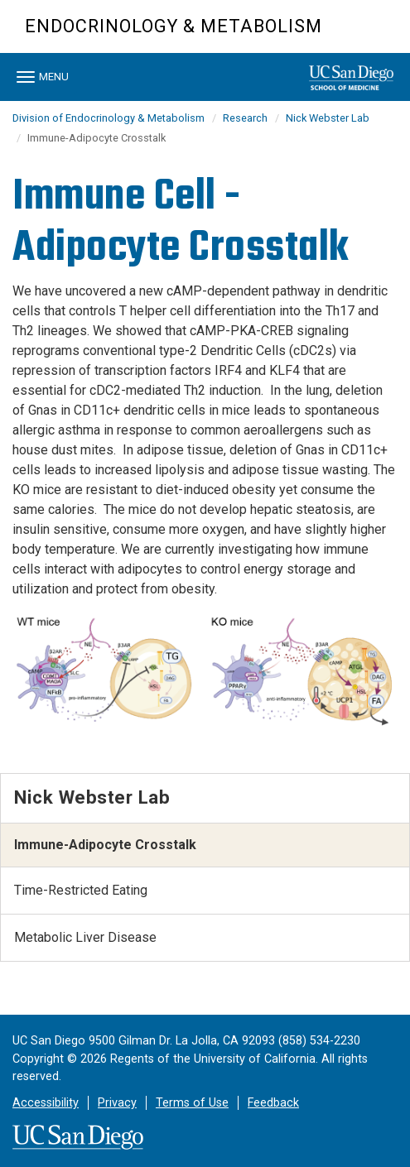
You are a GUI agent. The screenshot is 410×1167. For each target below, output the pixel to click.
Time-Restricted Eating (80, 890)
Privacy (117, 1103)
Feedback (273, 1103)
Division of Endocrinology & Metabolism (108, 118)
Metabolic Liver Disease (85, 937)
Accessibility (45, 1103)
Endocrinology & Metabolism (173, 26)
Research (245, 118)
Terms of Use (192, 1103)
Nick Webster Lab (327, 118)
